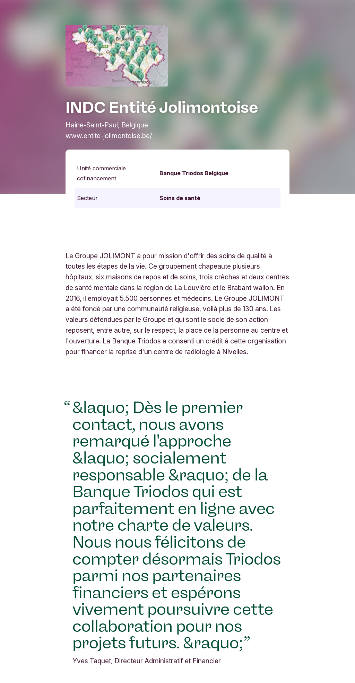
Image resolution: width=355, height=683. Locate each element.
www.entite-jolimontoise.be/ (109, 136)
